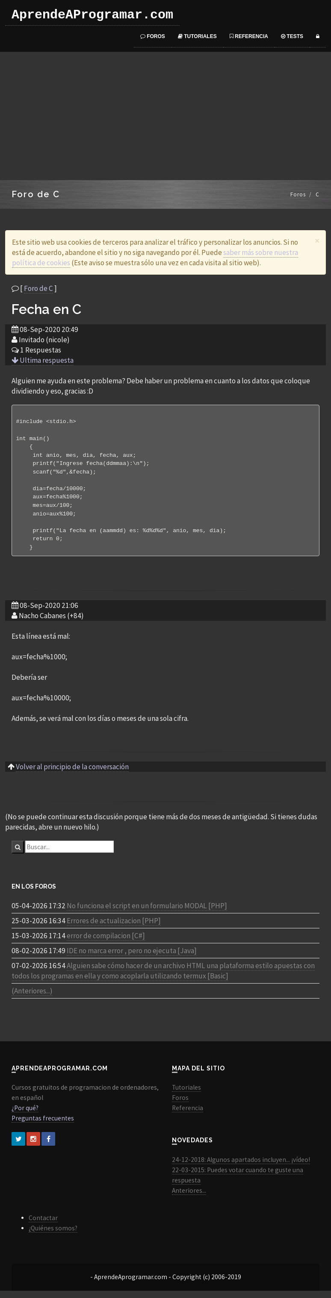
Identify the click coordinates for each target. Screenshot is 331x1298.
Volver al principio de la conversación (72, 774)
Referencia (249, 36)
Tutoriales (197, 36)
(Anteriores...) (32, 998)
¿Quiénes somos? (53, 1235)
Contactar (43, 1225)
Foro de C (38, 288)
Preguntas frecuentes (43, 1125)
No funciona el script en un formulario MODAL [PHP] (147, 913)
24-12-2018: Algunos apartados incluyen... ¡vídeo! (241, 1167)
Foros (152, 36)
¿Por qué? (25, 1115)
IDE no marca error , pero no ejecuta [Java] (132, 958)
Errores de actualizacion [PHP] (114, 928)
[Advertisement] (165, 116)
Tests (292, 36)
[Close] (317, 240)
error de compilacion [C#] (106, 943)
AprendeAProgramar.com (92, 15)
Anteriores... (189, 1198)
